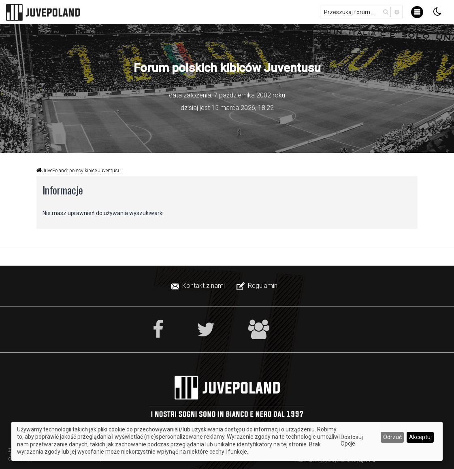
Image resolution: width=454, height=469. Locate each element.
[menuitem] (199, 286)
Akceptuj (420, 437)
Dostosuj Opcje (352, 440)
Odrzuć (392, 437)
